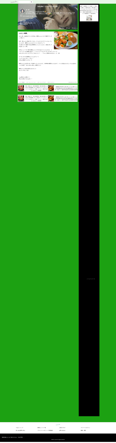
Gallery (62, 28)
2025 (81, 390)
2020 (81, 398)
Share (74, 28)
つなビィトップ (19, 427)
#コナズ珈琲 (21, 82)
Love (68, 28)
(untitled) (82, 27)
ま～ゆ (27, 9)
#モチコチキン (51, 82)
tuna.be (58, 424)
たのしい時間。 (23, 33)
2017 (81, 403)
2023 (81, 393)
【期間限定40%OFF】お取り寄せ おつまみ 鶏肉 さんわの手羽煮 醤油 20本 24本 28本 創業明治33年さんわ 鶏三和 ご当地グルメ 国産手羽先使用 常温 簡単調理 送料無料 (66, 88)
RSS (81, 413)
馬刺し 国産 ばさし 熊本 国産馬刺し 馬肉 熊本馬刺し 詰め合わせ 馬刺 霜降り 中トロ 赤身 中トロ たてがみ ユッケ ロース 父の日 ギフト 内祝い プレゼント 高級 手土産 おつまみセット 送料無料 (36, 88)
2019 (81, 400)
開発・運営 (83, 430)
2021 (81, 397)
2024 (81, 391)
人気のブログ (62, 427)
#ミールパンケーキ (31, 82)
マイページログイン (85, 427)
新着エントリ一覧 (42, 427)
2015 (81, 407)
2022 (81, 395)
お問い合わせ (62, 430)
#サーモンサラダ (41, 82)
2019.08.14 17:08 (73, 82)
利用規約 (51, 430)
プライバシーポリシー (43, 430)
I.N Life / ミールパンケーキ (48, 6)
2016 (81, 405)
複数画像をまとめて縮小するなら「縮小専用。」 (13, 437)
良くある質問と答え (20, 430)
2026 (81, 388)
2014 (81, 409)
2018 (81, 402)
